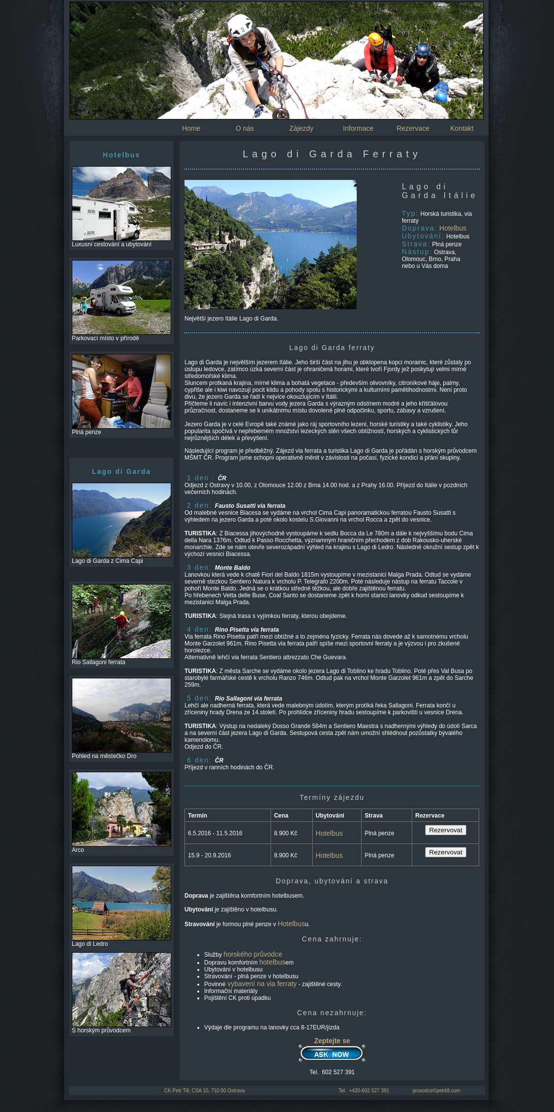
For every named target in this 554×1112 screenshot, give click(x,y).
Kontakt (461, 128)
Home (191, 128)
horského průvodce (252, 954)
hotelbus (272, 962)
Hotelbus (452, 228)
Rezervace (413, 128)
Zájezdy (301, 128)
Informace (358, 128)
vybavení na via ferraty (261, 984)
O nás (245, 128)
